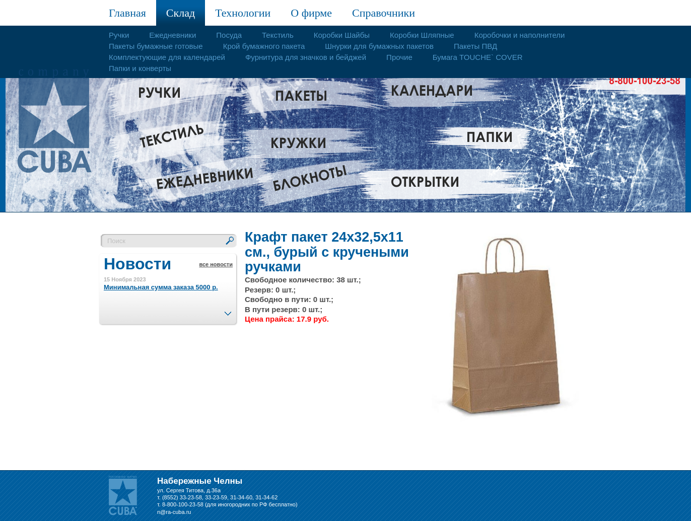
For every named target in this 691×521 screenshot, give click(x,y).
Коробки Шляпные (422, 35)
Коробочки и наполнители (519, 35)
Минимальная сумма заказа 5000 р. (161, 287)
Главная (127, 13)
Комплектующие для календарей (167, 57)
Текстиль (278, 35)
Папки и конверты (140, 68)
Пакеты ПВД (475, 46)
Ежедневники (172, 35)
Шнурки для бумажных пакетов (379, 46)
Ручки (119, 35)
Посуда (229, 35)
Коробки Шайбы (342, 35)
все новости (216, 264)
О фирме (311, 13)
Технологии (242, 13)
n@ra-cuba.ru (174, 512)
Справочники (383, 13)
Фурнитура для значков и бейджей (305, 57)
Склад (180, 13)
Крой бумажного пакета (264, 46)
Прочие (399, 57)
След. (228, 311)
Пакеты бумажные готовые (156, 46)
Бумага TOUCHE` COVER (478, 57)
